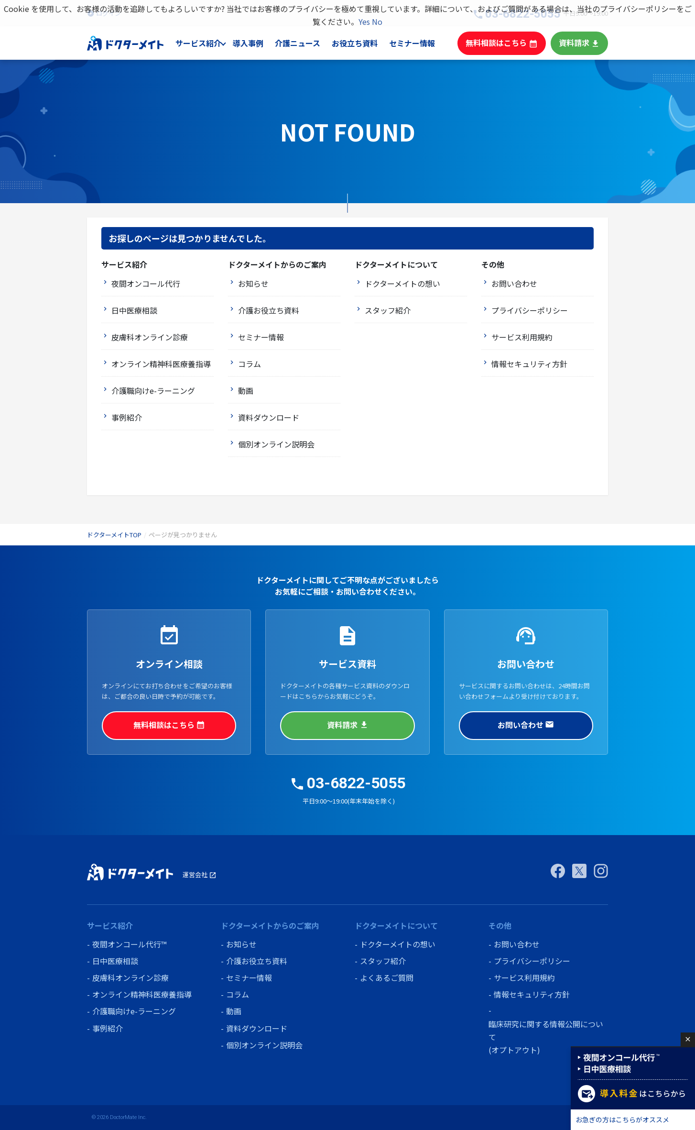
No (377, 21)
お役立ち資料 (364, 43)
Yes (364, 21)
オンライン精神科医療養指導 (161, 363)
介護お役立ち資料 (268, 310)
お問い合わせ (514, 283)
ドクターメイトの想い (402, 283)
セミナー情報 (420, 43)
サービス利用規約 (522, 337)
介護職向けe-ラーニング (153, 390)
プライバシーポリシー (529, 310)
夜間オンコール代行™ (129, 944)
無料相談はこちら (506, 43)
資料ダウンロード (268, 417)
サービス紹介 (208, 43)
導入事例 (258, 43)
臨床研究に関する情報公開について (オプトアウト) (546, 1036)
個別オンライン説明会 (276, 444)
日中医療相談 (134, 310)
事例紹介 (126, 417)
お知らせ (253, 283)
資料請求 (580, 43)
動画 (245, 390)
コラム (249, 363)
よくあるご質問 (386, 977)
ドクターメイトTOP (114, 534)
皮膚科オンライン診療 (149, 337)
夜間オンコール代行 (145, 283)
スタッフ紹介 (388, 310)
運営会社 (200, 874)
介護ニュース (307, 43)
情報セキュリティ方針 (529, 363)
